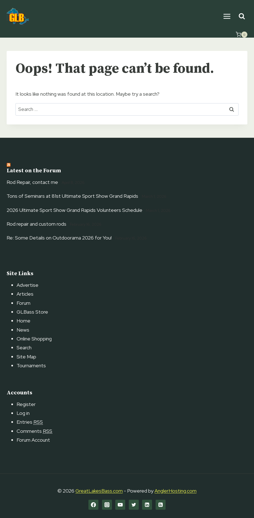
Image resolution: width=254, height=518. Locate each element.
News (23, 330)
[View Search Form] (241, 16)
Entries (30, 422)
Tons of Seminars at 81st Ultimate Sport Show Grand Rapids (72, 196)
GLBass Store (32, 312)
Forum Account (33, 440)
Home (23, 320)
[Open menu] (226, 16)
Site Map (26, 356)
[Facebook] (93, 505)
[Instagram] (107, 505)
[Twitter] (134, 505)
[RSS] (161, 505)
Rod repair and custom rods (36, 224)
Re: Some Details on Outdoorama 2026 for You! (59, 238)
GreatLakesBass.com (99, 491)
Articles (25, 294)
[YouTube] (120, 505)
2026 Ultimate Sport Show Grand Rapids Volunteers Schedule (74, 210)
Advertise (27, 285)
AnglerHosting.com (176, 491)
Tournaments (31, 365)
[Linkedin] (147, 505)
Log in (23, 413)
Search (24, 347)
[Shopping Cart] (241, 35)
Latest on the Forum (34, 170)
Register (26, 404)
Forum (23, 303)
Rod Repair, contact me (32, 182)
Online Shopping (34, 338)
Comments (34, 431)
